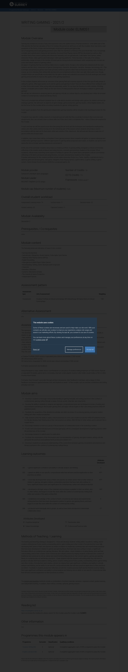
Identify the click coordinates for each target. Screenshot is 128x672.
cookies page (42, 340)
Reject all (36, 349)
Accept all (90, 349)
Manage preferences (74, 349)
